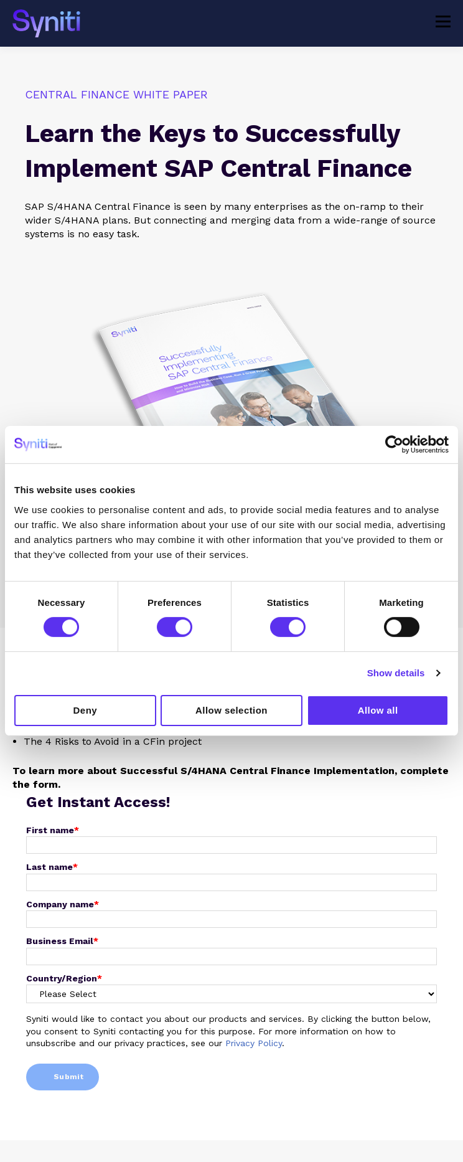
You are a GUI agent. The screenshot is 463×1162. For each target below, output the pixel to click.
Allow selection (231, 710)
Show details (396, 673)
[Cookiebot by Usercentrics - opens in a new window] (394, 444)
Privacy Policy (253, 1043)
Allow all (378, 710)
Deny (85, 710)
